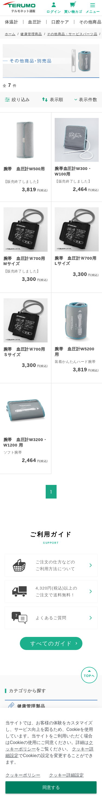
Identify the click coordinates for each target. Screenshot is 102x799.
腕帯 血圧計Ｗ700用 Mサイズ (26, 261)
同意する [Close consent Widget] (51, 787)
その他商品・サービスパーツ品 (72, 34)
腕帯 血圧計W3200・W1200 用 (26, 442)
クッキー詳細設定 (66, 775)
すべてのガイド (51, 659)
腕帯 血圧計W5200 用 (74, 352)
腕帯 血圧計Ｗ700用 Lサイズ (77, 261)
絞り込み (17, 99)
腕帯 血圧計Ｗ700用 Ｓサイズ (26, 352)
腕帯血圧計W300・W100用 (73, 171)
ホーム (10, 34)
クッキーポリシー (22, 775)
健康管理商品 (31, 34)
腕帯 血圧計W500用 (24, 168)
